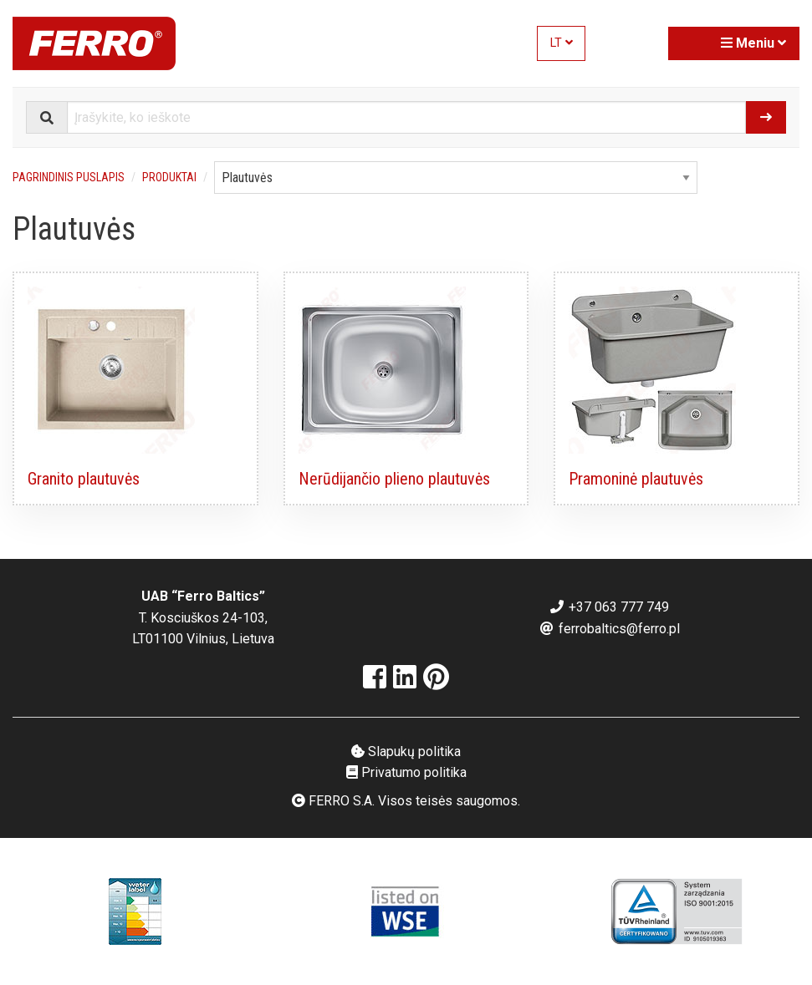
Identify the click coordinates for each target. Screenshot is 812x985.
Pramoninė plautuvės (636, 479)
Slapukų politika (406, 751)
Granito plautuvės (84, 479)
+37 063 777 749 (609, 607)
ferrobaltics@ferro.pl (609, 629)
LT (561, 43)
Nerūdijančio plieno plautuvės (394, 479)
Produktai (169, 177)
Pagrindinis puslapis (69, 177)
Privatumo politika (406, 772)
